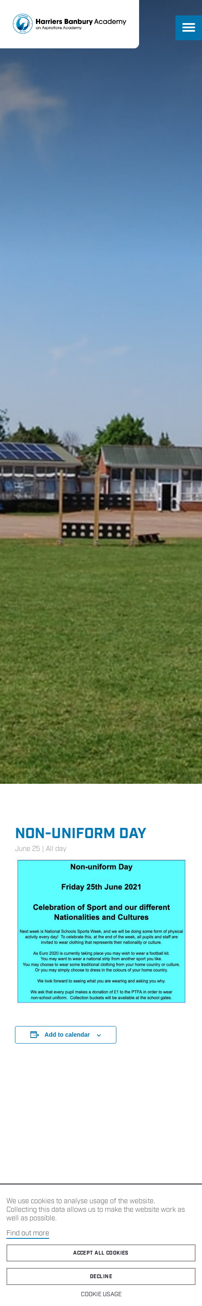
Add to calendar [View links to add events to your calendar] (67, 1034)
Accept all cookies (101, 1253)
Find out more (27, 1233)
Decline (101, 1276)
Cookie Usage (101, 1294)
